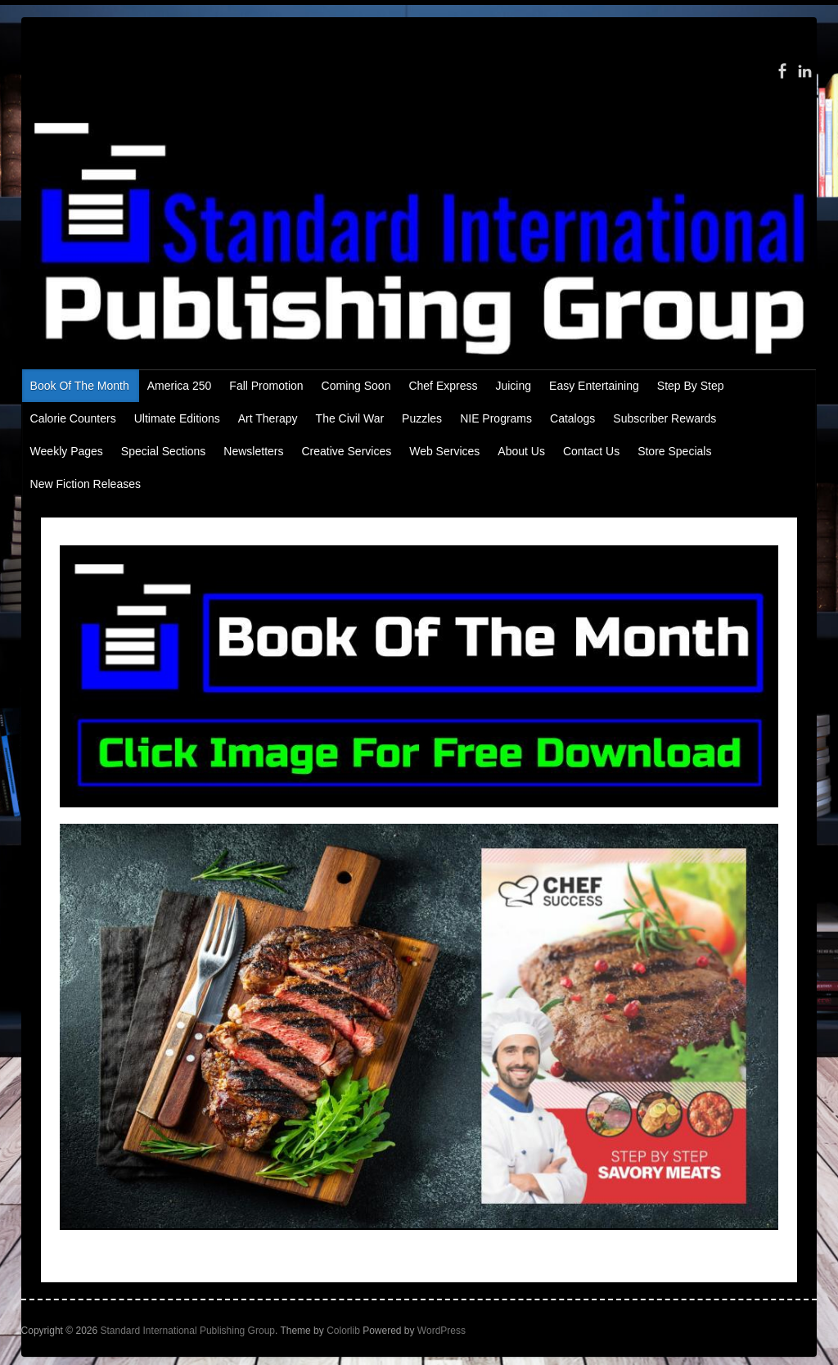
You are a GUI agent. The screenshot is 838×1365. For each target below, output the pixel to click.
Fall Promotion (266, 385)
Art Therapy (268, 418)
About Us (521, 451)
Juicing (513, 385)
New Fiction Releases (85, 483)
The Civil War (350, 418)
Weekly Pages (66, 451)
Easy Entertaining (594, 385)
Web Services (444, 451)
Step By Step (690, 385)
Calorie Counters (73, 418)
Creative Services (346, 451)
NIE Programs (496, 418)
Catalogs (572, 418)
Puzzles (422, 418)
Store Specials (674, 451)
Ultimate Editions (177, 418)
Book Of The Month (79, 385)
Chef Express (442, 385)
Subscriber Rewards (664, 418)
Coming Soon (356, 385)
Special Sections (163, 451)
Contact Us (591, 451)
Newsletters (253, 451)
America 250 (179, 385)
